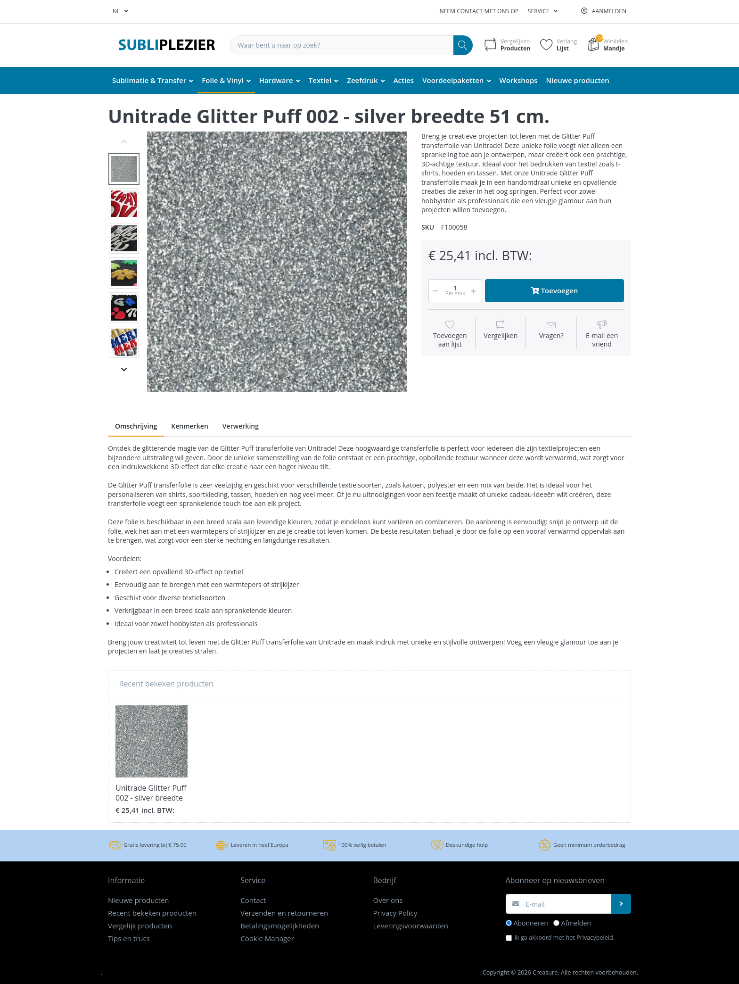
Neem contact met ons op (478, 11)
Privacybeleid (594, 937)
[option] (277, 262)
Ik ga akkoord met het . (565, 937)
